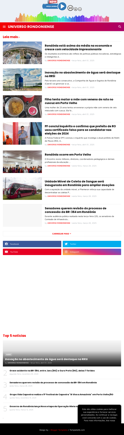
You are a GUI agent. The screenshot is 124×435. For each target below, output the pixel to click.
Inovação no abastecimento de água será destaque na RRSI (82, 74)
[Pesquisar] (120, 26)
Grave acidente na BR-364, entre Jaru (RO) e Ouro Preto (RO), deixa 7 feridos (52, 370)
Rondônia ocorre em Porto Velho (68, 155)
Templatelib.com (77, 430)
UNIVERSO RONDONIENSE (31, 26)
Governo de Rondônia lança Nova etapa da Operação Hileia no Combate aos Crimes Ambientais (63, 406)
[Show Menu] (4, 26)
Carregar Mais (60, 233)
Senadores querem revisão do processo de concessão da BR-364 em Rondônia (75, 210)
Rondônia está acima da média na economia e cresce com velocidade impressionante (78, 47)
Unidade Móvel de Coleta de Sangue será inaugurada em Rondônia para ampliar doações (79, 183)
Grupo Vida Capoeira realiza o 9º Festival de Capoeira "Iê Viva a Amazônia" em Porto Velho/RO (61, 394)
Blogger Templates (59, 430)
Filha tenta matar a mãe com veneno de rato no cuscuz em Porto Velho (79, 101)
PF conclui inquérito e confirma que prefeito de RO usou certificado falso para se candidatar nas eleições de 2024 (80, 130)
